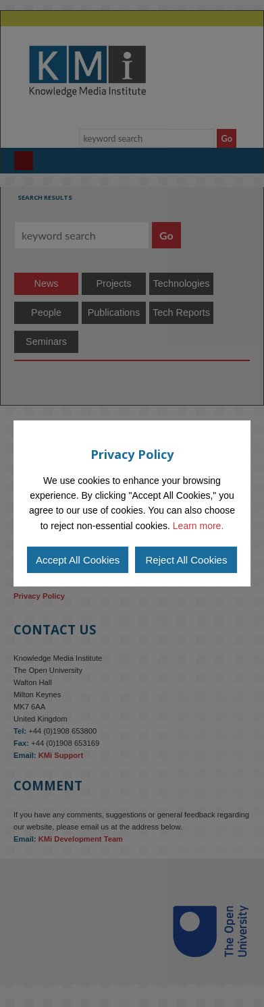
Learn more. (198, 525)
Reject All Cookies (187, 560)
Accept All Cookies (78, 560)
